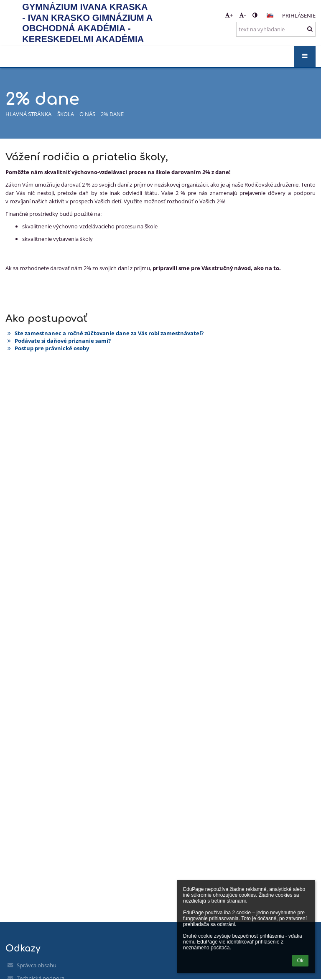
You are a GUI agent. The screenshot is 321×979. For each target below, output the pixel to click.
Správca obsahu (36, 965)
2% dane (112, 114)
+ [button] (229, 15)
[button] (270, 15)
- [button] (242, 15)
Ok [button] (300, 961)
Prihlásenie (299, 15)
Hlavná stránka (28, 114)
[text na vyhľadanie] (276, 29)
